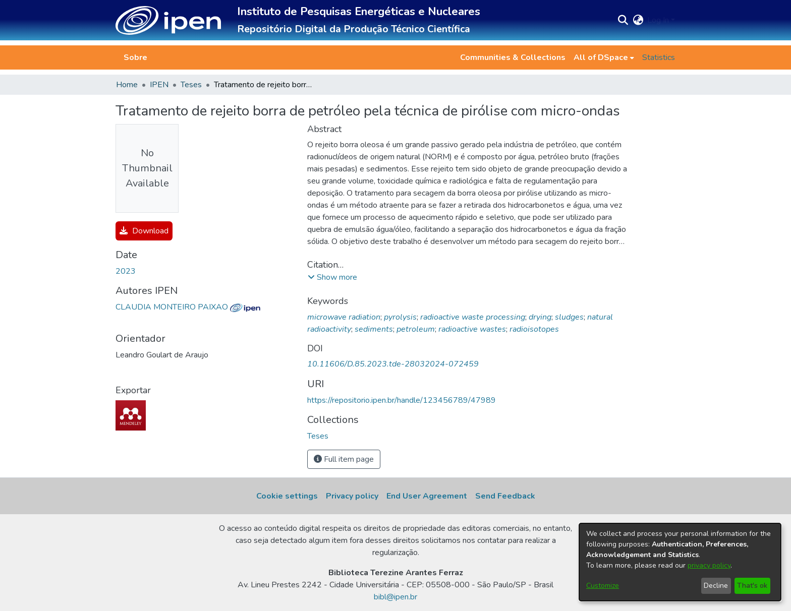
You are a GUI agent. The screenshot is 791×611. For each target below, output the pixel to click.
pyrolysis (400, 317)
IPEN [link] (159, 84)
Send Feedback (505, 496)
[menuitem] (604, 57)
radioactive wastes (472, 329)
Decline (716, 585)
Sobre (135, 57)
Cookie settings (287, 496)
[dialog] (680, 562)
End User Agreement (426, 496)
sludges (569, 317)
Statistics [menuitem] (658, 57)
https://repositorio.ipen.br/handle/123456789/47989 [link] (401, 400)
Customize (602, 585)
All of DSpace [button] (601, 57)
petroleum (416, 329)
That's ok (752, 585)
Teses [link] (191, 84)
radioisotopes (534, 329)
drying (540, 317)
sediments (374, 329)
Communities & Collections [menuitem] (513, 57)
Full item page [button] (344, 459)
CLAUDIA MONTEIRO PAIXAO (188, 307)
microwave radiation (343, 317)
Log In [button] (659, 20)
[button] (168, 20)
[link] (317, 436)
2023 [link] (126, 271)
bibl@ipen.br (395, 596)
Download (144, 230)
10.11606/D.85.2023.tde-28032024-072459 (393, 364)
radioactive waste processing (472, 317)
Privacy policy (352, 496)
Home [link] (127, 84)
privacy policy (709, 565)
